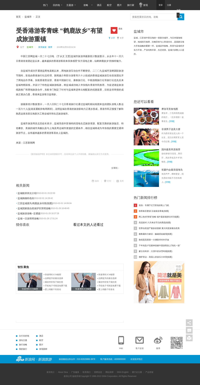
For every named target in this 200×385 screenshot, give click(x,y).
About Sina (63, 372)
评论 (189, 330)
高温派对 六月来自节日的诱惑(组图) (155, 222)
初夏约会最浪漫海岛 (172, 169)
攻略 (85, 5)
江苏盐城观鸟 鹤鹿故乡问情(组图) (35, 203)
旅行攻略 (21, 344)
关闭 (122, 181)
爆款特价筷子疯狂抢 (54, 282)
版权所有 (76, 376)
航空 (109, 5)
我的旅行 (21, 349)
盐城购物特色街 (26, 198)
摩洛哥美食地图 (169, 109)
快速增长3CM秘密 (53, 274)
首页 (18, 16)
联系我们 (87, 372)
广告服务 (75, 372)
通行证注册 (137, 372)
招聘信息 (98, 372)
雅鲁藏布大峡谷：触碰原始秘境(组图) (155, 234)
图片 (119, 5)
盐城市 (28, 16)
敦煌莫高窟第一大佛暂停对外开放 (154, 240)
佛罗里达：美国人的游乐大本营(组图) (155, 257)
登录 (161, 5)
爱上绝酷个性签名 (53, 289)
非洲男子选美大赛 (170, 129)
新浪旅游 (42, 47)
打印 (109, 181)
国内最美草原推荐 (170, 149)
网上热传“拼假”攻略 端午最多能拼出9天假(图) (159, 217)
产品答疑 (149, 372)
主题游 (69, 5)
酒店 (99, 5)
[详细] (171, 121)
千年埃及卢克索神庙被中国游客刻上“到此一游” (159, 245)
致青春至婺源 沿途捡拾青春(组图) (154, 211)
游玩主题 (21, 340)
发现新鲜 (41, 349)
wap (121, 348)
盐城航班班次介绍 (27, 193)
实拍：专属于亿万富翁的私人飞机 (154, 205)
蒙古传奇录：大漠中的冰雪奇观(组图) (155, 251)
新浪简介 (51, 372)
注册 (169, 5)
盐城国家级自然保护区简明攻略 (34, 208)
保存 (97, 181)
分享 (189, 322)
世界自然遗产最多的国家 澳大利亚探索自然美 (159, 228)
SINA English (123, 372)
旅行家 (130, 5)
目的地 (56, 5)
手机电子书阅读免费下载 (56, 286)
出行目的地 (22, 336)
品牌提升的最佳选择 (54, 278)
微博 (50, 47)
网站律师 (109, 372)
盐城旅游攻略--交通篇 (29, 213)
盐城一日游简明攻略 (28, 218)
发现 (145, 5)
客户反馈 (140, 348)
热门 (45, 5)
